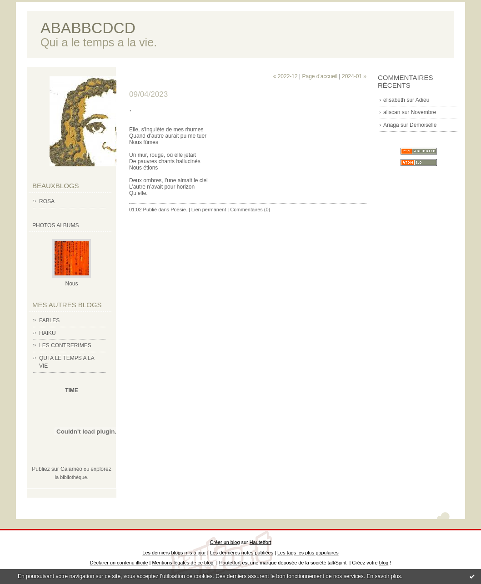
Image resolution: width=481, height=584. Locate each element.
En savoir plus (383, 576)
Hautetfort (260, 542)
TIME (71, 390)
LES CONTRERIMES (65, 345)
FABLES (49, 320)
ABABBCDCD (87, 28)
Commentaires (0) (250, 209)
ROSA (47, 201)
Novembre (423, 112)
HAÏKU (47, 333)
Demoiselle (423, 125)
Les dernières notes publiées (241, 552)
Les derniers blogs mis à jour (173, 552)
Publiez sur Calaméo (57, 469)
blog (384, 562)
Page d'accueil (319, 76)
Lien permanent (208, 209)
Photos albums (55, 225)
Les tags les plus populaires (308, 552)
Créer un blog (225, 542)
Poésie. (178, 209)
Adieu (423, 100)
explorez (100, 469)
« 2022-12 (285, 76)
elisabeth (394, 100)
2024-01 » (354, 76)
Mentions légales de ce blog (182, 562)
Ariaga (391, 125)
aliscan (391, 112)
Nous (71, 283)
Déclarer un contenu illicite (119, 562)
